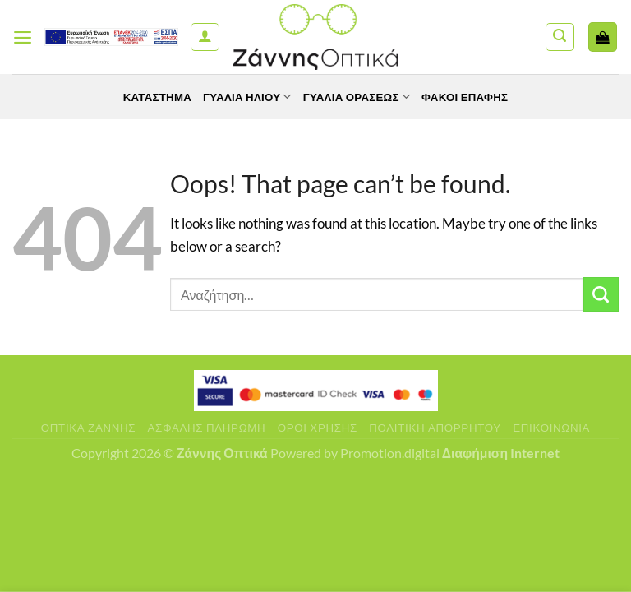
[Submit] (601, 294)
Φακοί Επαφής (471, 97)
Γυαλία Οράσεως (358, 96)
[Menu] (23, 37)
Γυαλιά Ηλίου (244, 96)
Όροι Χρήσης (317, 427)
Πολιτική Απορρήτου (435, 427)
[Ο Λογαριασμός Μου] (205, 37)
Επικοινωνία (551, 427)
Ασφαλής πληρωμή (207, 427)
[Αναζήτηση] (560, 37)
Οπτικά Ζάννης (88, 427)
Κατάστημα (150, 97)
